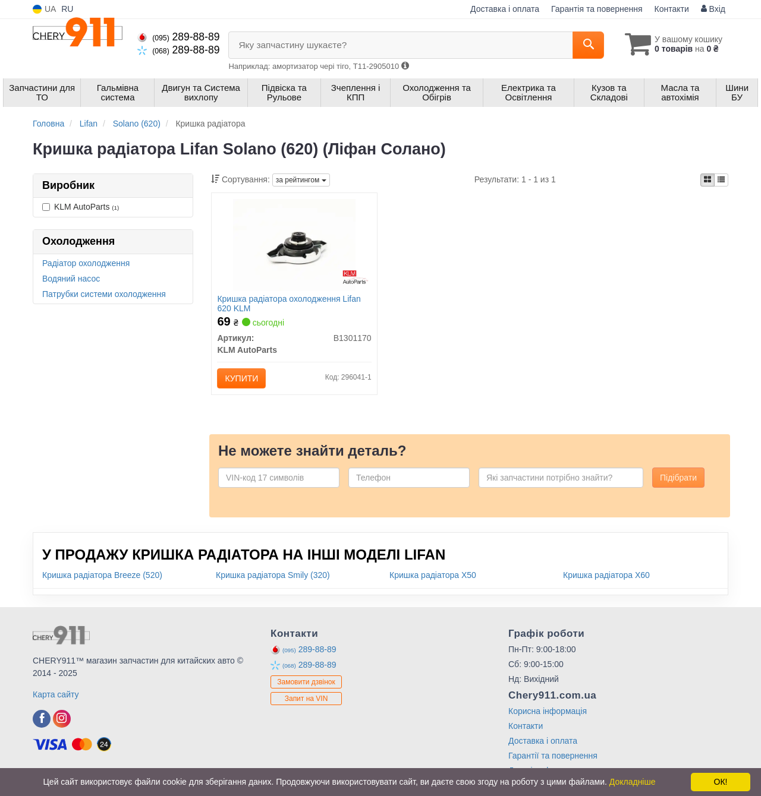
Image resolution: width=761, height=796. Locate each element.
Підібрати (678, 477)
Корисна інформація (547, 711)
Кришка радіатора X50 (432, 575)
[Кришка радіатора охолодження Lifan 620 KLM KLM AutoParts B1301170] (294, 244)
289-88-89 (178, 37)
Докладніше (632, 781)
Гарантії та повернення (553, 755)
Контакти (672, 9)
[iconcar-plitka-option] (707, 180)
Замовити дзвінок (306, 682)
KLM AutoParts (80, 206)
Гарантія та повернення (597, 9)
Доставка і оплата (504, 9)
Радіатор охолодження (86, 263)
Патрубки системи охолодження (104, 294)
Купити (242, 378)
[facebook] (42, 719)
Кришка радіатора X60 (606, 575)
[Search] (587, 45)
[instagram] (62, 719)
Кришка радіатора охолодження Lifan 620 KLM (289, 303)
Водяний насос (71, 278)
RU (67, 9)
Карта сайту (56, 694)
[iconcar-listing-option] (721, 180)
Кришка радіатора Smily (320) (273, 575)
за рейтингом (301, 180)
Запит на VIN (306, 699)
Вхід (713, 9)
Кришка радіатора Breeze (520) (102, 575)
